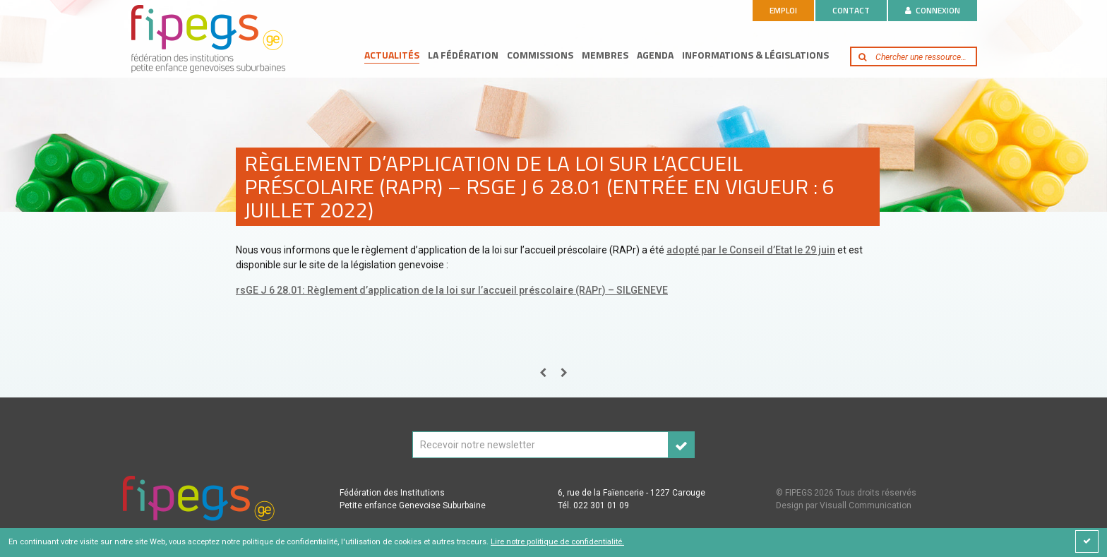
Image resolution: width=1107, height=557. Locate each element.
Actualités (391, 54)
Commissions (540, 54)
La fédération (463, 54)
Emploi (783, 10)
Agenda (655, 54)
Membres (605, 54)
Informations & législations (755, 54)
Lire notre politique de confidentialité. (557, 541)
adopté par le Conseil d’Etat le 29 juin (750, 250)
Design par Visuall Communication (843, 505)
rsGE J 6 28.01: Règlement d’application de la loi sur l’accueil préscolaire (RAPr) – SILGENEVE (452, 290)
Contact (851, 10)
